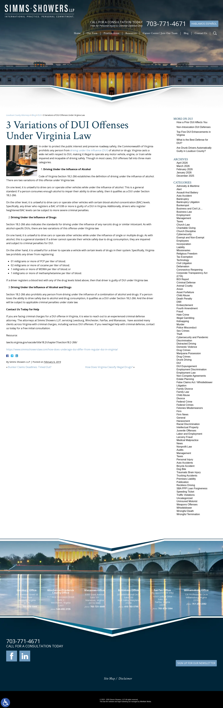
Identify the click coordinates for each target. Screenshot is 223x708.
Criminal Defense (186, 282)
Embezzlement (185, 305)
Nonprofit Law (184, 446)
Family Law (183, 392)
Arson (180, 289)
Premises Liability (186, 479)
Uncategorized (184, 498)
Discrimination (184, 340)
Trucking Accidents (187, 475)
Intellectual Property (187, 427)
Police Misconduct (187, 327)
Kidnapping (183, 321)
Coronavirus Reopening (190, 269)
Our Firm (92, 33)
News (180, 443)
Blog (186, 33)
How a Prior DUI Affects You (192, 122)
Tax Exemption (185, 257)
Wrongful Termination (188, 514)
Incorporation (184, 244)
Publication (183, 482)
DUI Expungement (187, 366)
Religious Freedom (187, 253)
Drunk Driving (184, 359)
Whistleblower (184, 507)
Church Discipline (186, 231)
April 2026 (182, 162)
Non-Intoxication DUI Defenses (194, 127)
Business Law (184, 212)
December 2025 (185, 175)
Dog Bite (181, 469)
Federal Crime (184, 401)
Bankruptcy (183, 199)
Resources (131, 33)
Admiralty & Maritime (188, 186)
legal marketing (123, 701)
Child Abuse (183, 295)
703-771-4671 (166, 24)
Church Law (183, 224)
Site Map (109, 678)
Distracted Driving (186, 343)
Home (77, 33)
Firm (179, 411)
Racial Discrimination (188, 424)
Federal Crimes (185, 405)
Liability (181, 247)
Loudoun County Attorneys (18, 115)
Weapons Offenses (187, 504)
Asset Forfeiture (185, 292)
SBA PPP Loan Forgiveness (192, 488)
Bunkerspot (183, 205)
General (181, 417)
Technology (183, 260)
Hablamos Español (204, 23)
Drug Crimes (183, 350)
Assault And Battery (187, 192)
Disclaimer (125, 678)
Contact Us (201, 33)
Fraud (180, 311)
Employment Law (186, 372)
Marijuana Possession (189, 353)
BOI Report (183, 279)
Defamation (183, 266)
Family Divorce (185, 388)
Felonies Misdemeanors (190, 408)
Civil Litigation (184, 263)
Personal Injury (185, 459)
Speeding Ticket (185, 491)
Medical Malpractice (187, 440)
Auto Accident (184, 195)
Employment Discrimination (192, 369)
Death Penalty (184, 298)
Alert (179, 189)
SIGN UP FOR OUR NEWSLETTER (196, 663)
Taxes (180, 221)
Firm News (182, 414)
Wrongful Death (185, 511)
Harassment (183, 421)
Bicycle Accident (186, 466)
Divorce (181, 398)
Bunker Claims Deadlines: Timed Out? (29, 367)
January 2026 (184, 172)
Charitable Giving (186, 228)
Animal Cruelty (185, 285)
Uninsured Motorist (187, 501)
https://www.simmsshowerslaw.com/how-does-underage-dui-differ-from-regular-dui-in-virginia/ (62, 349)
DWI (179, 302)
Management (184, 218)
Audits (180, 450)
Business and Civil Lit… (190, 208)
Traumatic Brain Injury (189, 472)
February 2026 (185, 169)
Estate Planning (185, 379)
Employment (183, 215)
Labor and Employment (189, 434)
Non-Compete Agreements (191, 375)
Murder (180, 324)
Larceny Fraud (184, 437)
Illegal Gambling (185, 318)
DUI (39, 115)
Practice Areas (111, 33)
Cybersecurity (184, 234)
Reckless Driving (186, 485)
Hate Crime (183, 314)
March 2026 (183, 166)
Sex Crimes (183, 330)
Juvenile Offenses (186, 430)
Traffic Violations (186, 495)
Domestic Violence (187, 347)
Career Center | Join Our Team (160, 33)
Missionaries (183, 250)
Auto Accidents (185, 462)
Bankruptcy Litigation (188, 202)
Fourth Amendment (187, 308)
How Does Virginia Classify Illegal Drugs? (109, 367)
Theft (179, 334)
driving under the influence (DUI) (89, 150)
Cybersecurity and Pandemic (192, 337)
